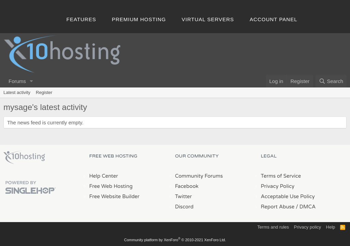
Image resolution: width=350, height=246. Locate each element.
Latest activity (16, 92)
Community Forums (199, 176)
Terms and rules (273, 227)
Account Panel (273, 19)
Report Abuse (278, 207)
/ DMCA (305, 207)
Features (81, 19)
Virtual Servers (208, 19)
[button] (31, 81)
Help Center (103, 176)
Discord (184, 207)
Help (330, 227)
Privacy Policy (277, 186)
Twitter (183, 196)
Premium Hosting (139, 19)
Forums (17, 81)
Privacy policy (307, 227)
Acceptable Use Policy (288, 196)
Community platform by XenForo (175, 240)
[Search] (331, 81)
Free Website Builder (114, 196)
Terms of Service (281, 176)
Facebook (187, 186)
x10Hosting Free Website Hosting (24, 157)
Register (44, 92)
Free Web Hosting (111, 186)
